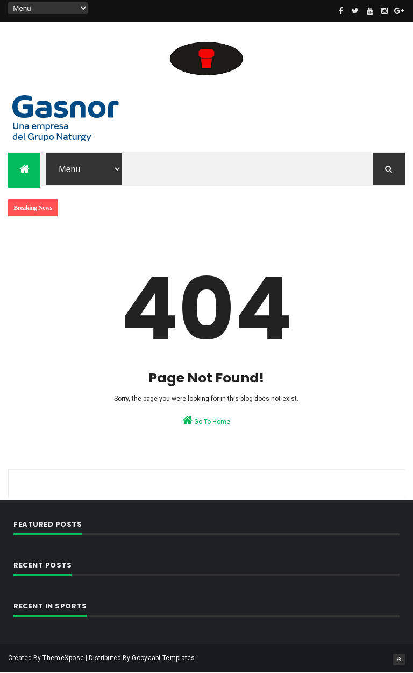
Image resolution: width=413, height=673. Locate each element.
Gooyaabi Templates (163, 658)
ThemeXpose (63, 658)
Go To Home (206, 420)
